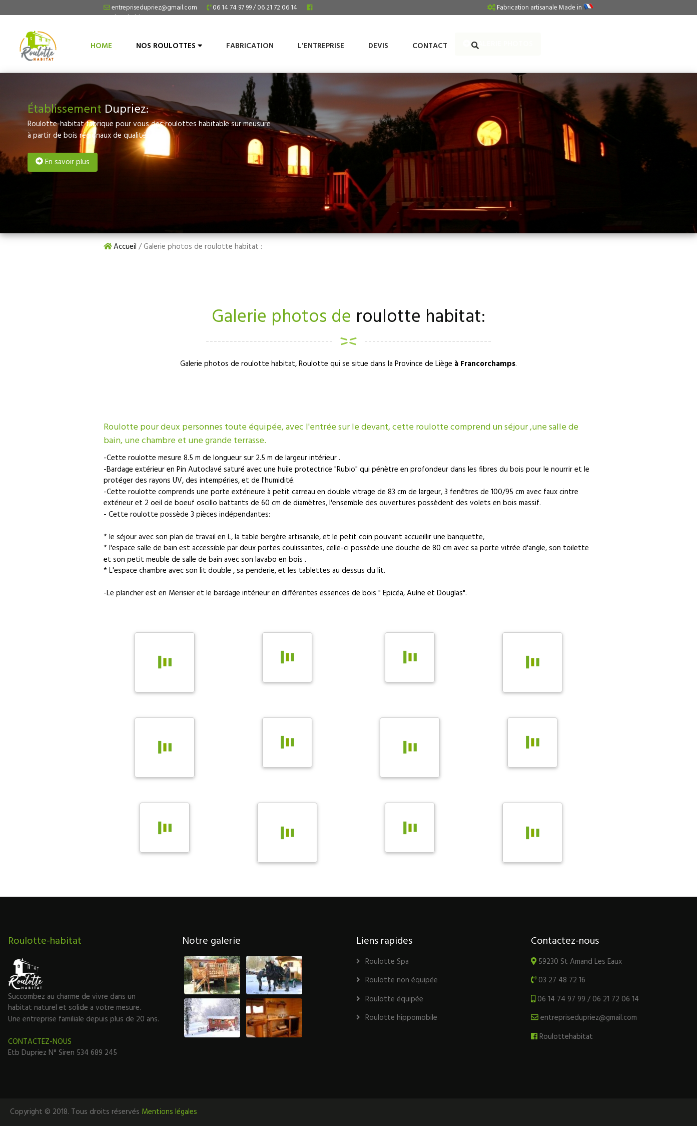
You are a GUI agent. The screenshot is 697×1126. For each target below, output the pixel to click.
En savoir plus (63, 162)
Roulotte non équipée (397, 980)
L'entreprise (321, 46)
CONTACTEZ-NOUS (40, 1042)
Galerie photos (644, 44)
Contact (429, 46)
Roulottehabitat (562, 1037)
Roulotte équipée (389, 999)
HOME (101, 46)
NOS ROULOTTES (169, 46)
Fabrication (250, 46)
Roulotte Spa (382, 962)
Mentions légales (169, 1112)
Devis (378, 46)
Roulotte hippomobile (396, 1018)
